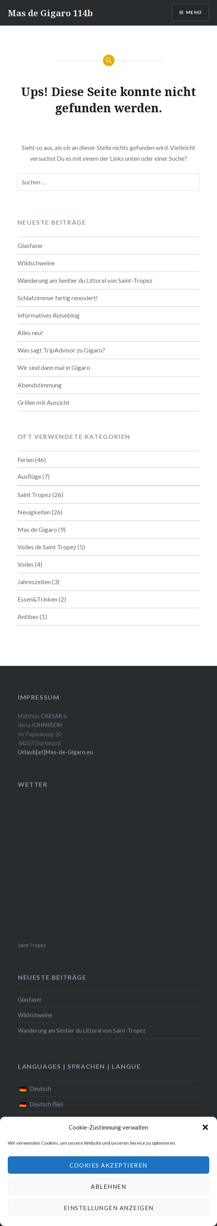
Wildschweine (36, 263)
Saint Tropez (34, 494)
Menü (194, 12)
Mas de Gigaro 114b (50, 13)
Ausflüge (29, 476)
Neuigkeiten (33, 512)
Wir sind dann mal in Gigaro (53, 367)
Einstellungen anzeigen (109, 1207)
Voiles (25, 564)
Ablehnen (108, 1186)
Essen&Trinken (37, 599)
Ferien (25, 459)
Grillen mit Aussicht (43, 402)
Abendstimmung (39, 385)
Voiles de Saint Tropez (46, 546)
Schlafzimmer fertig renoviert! (57, 297)
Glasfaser (30, 245)
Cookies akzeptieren (108, 1165)
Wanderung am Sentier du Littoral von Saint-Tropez (85, 280)
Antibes (27, 616)
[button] (205, 1127)
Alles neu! (30, 332)
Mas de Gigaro (37, 529)
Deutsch (40, 1088)
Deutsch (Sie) (46, 1104)
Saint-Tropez (32, 945)
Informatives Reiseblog (48, 315)
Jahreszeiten (34, 581)
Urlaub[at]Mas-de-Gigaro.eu (55, 752)
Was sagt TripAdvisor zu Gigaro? (61, 350)
